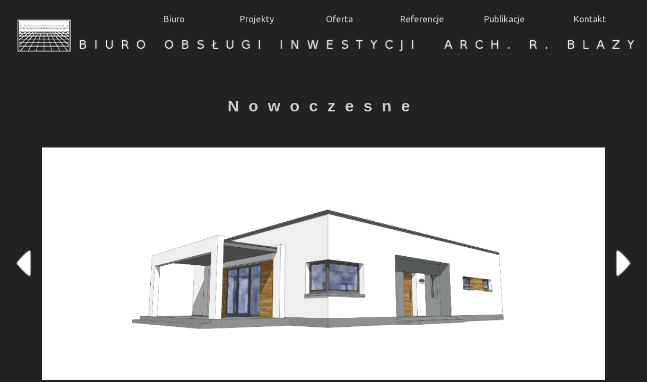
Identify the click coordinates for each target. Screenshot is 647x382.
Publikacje (504, 19)
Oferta (339, 19)
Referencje (422, 19)
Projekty (257, 19)
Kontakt (590, 19)
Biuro (174, 19)
